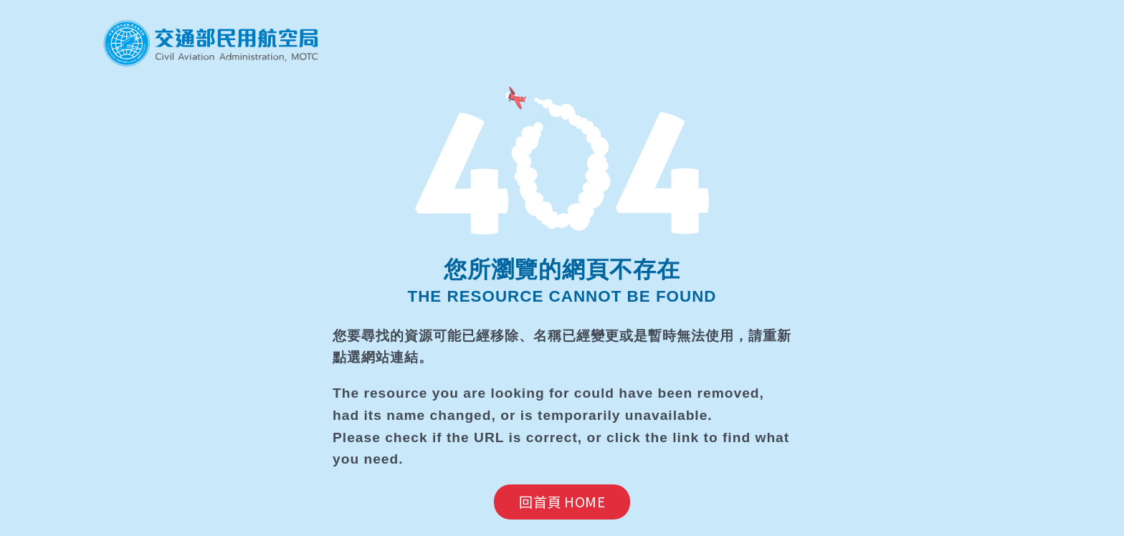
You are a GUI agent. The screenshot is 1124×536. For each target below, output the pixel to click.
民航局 (210, 43)
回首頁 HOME (562, 502)
